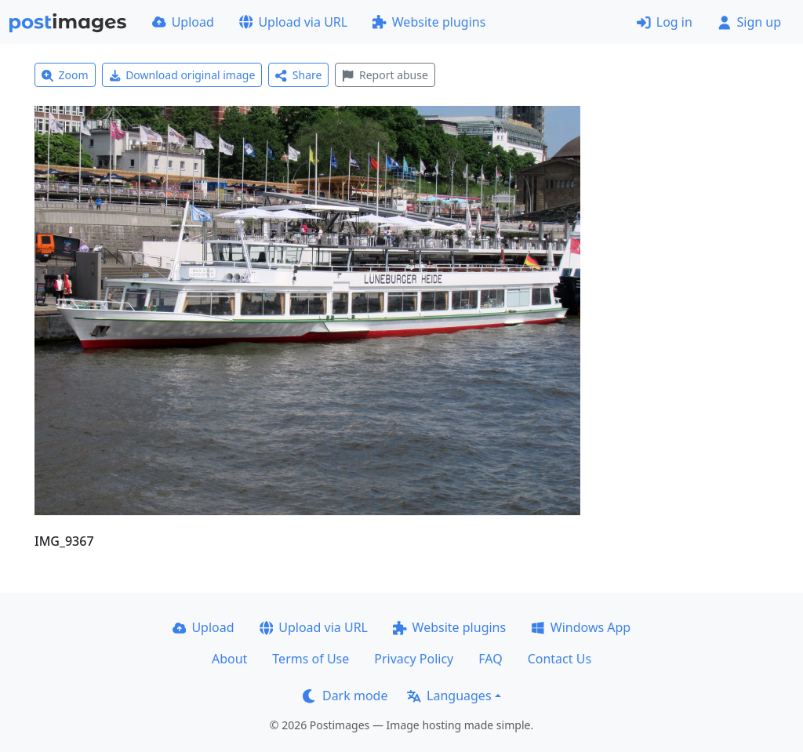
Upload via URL (293, 22)
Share (298, 74)
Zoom (65, 74)
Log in (664, 22)
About (229, 658)
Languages (449, 695)
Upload (183, 22)
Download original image (182, 74)
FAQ (490, 658)
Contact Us (559, 658)
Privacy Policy (413, 658)
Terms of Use (310, 658)
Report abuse (384, 74)
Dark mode (345, 695)
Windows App (580, 627)
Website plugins (428, 22)
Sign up (749, 22)
